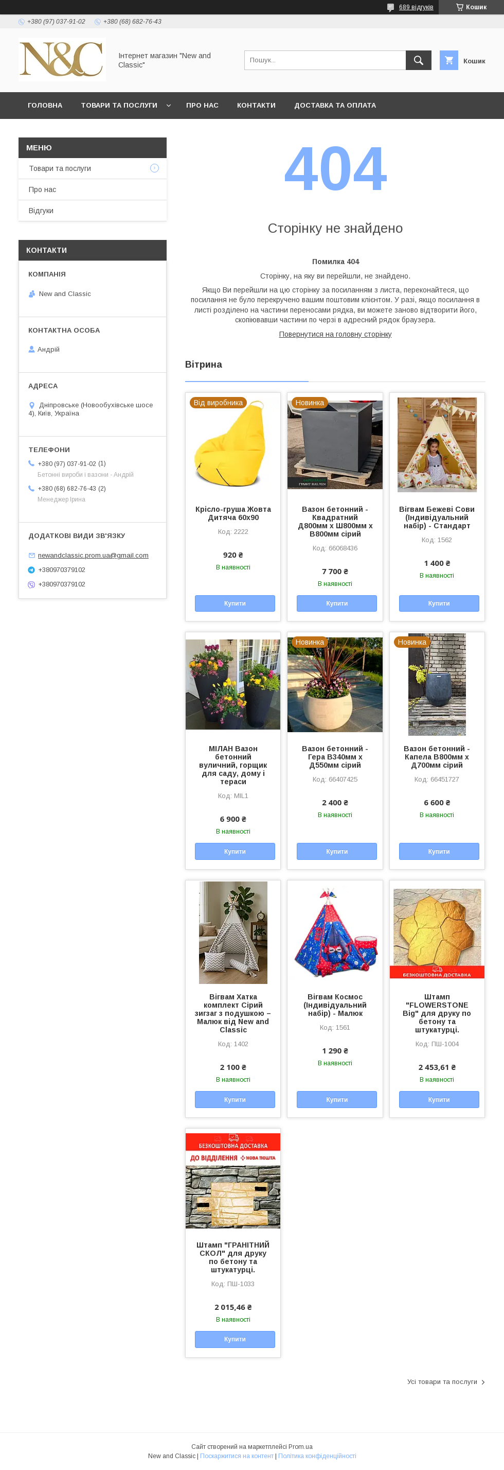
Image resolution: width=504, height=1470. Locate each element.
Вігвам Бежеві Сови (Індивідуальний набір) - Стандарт (437, 517)
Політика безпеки (169, 132)
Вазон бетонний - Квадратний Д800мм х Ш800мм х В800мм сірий (335, 521)
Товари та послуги (119, 105)
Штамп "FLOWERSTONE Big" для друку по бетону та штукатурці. (437, 1013)
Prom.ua (301, 1446)
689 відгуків (416, 7)
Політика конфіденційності (317, 1456)
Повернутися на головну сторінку (335, 334)
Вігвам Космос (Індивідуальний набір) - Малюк (335, 1005)
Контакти (256, 105)
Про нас (202, 105)
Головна (45, 105)
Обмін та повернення (71, 132)
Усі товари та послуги (442, 1382)
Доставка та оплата (335, 105)
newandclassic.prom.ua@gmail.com (93, 555)
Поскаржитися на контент (237, 1456)
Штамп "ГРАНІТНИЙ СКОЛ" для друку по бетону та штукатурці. (232, 1257)
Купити (235, 603)
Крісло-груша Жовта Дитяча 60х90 (233, 513)
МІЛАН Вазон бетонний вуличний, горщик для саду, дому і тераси (233, 765)
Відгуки (41, 210)
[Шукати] (418, 60)
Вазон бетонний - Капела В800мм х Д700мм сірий (437, 757)
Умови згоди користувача (277, 132)
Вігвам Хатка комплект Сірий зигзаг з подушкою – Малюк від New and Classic (233, 1013)
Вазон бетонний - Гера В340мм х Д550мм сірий (335, 757)
